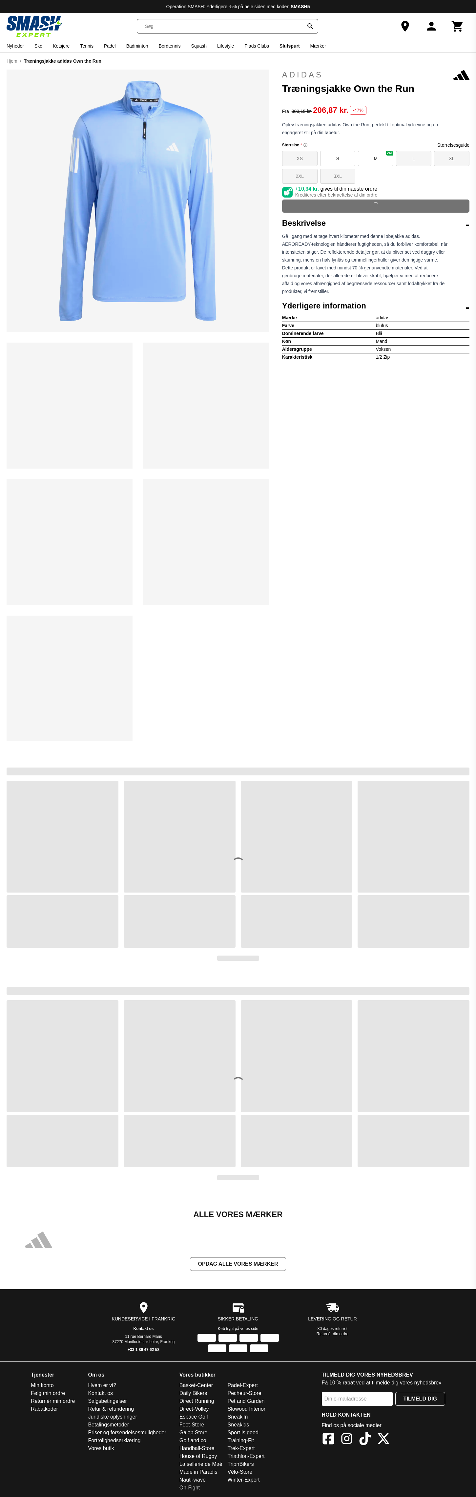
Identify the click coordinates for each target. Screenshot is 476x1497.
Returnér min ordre (53, 1401)
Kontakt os (143, 1328)
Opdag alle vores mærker (238, 1264)
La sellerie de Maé (200, 1464)
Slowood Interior (247, 1409)
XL (452, 158)
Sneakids (238, 1424)
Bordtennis (170, 46)
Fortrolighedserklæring (114, 1440)
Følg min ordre (48, 1393)
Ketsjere (61, 46)
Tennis (86, 46)
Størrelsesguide (453, 145)
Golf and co (192, 1440)
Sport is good (243, 1432)
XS (300, 158)
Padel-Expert (243, 1385)
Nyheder (15, 46)
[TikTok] (365, 1439)
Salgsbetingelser (107, 1401)
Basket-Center (196, 1385)
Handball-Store (197, 1448)
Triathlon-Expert (246, 1456)
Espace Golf (193, 1417)
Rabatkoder (44, 1409)
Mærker (318, 46)
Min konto (42, 1385)
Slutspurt (289, 46)
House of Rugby (198, 1456)
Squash (199, 46)
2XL (300, 176)
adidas (375, 75)
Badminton (137, 46)
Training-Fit (241, 1440)
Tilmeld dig (420, 1399)
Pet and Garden (246, 1401)
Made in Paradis (198, 1472)
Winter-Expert (244, 1480)
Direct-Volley (194, 1409)
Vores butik (101, 1448)
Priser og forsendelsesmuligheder (127, 1432)
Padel (110, 46)
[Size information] (305, 145)
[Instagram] (346, 1439)
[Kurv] (457, 26)
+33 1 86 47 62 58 (143, 1349)
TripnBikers (241, 1464)
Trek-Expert (241, 1448)
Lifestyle (225, 46)
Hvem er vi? (102, 1385)
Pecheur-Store (244, 1393)
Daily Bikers (193, 1393)
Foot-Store (191, 1424)
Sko (38, 46)
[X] (383, 1439)
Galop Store (193, 1432)
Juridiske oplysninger (112, 1417)
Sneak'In (238, 1417)
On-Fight (189, 1487)
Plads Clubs (256, 46)
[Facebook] (328, 1439)
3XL (338, 176)
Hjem (12, 61)
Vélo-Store (240, 1472)
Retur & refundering (111, 1409)
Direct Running (196, 1401)
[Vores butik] (405, 26)
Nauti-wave (192, 1480)
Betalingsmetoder (108, 1424)
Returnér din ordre (332, 1334)
